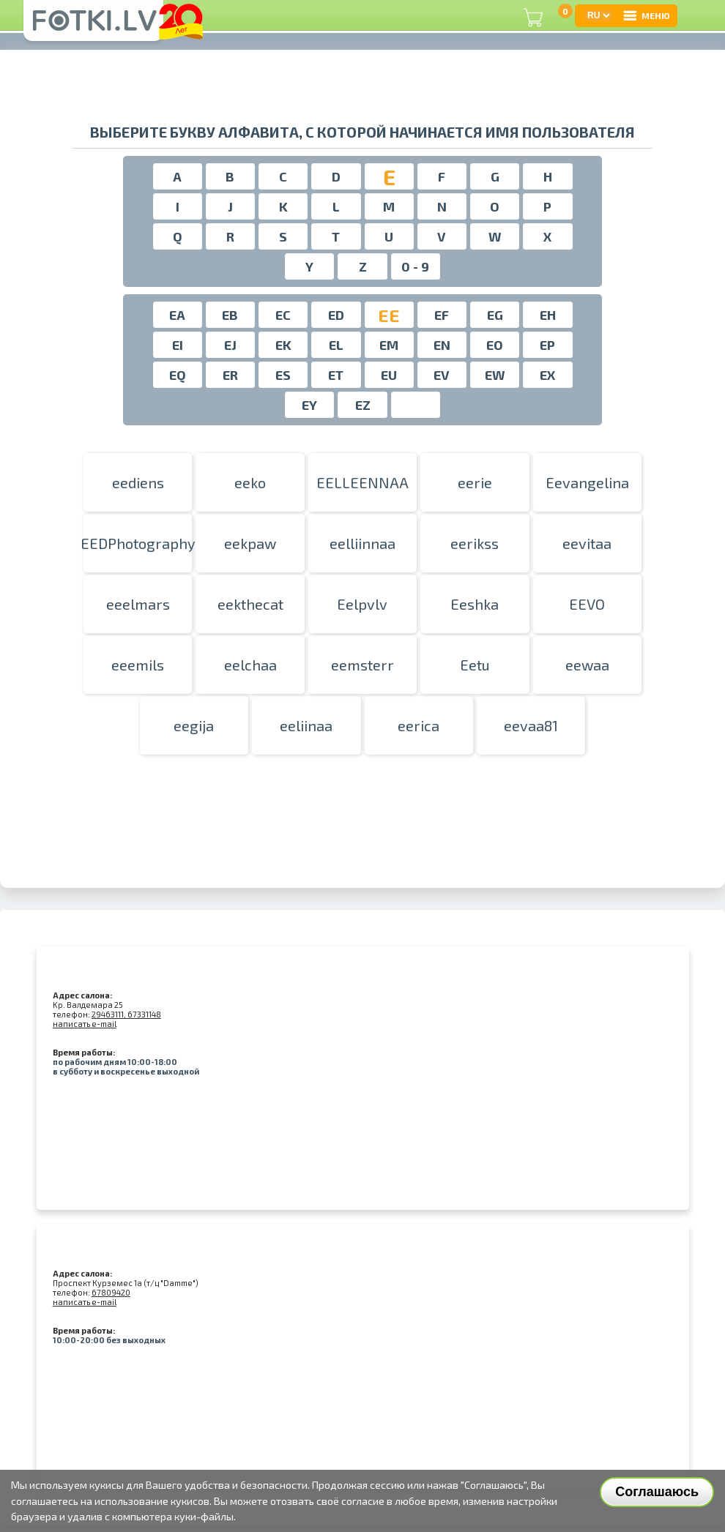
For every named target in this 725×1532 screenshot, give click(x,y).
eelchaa (250, 664)
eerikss (474, 543)
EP (547, 345)
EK (283, 345)
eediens (138, 482)
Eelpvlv (362, 604)
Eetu (475, 664)
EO (494, 345)
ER (230, 375)
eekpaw (250, 543)
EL (336, 345)
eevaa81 (531, 725)
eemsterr (362, 664)
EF (441, 315)
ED (336, 315)
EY (309, 405)
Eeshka (474, 604)
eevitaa (586, 543)
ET (335, 375)
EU (389, 375)
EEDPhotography (137, 543)
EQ (177, 375)
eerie (475, 482)
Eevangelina (587, 482)
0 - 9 (415, 266)
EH (548, 315)
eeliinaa (306, 725)
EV (442, 375)
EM (388, 345)
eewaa (587, 664)
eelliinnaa (362, 543)
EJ (230, 345)
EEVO (587, 604)
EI (177, 345)
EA (177, 315)
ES (283, 375)
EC (283, 315)
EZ (363, 405)
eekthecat (250, 604)
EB (230, 315)
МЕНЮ (646, 15)
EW (495, 375)
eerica (418, 725)
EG (495, 315)
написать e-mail (84, 1023)
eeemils (137, 664)
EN (442, 345)
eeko (250, 482)
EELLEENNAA (362, 482)
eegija (194, 725)
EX (547, 375)
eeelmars (138, 604)
